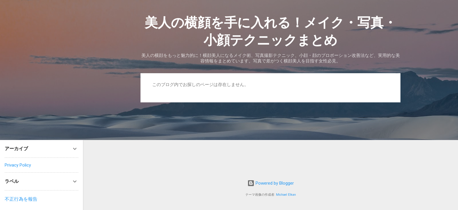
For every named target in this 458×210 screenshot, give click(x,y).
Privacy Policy (18, 165)
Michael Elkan (286, 195)
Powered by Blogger (270, 183)
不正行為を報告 (21, 199)
